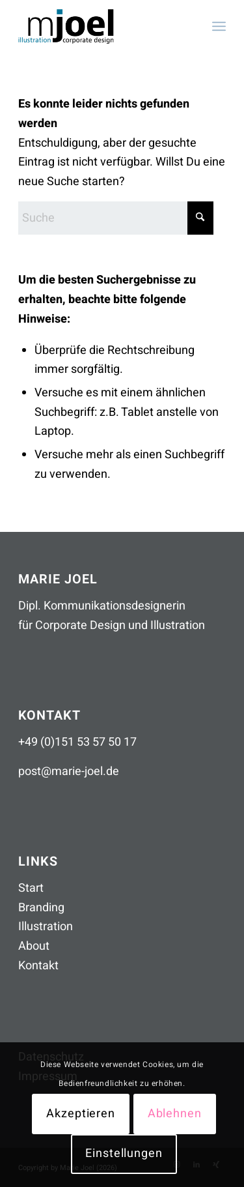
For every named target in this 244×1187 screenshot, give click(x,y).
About (33, 946)
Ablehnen (175, 1113)
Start (31, 888)
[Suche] (115, 218)
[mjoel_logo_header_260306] (101, 26)
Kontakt (38, 966)
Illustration (45, 926)
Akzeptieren (80, 1113)
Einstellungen (124, 1153)
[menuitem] (219, 26)
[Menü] (219, 26)
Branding (41, 907)
